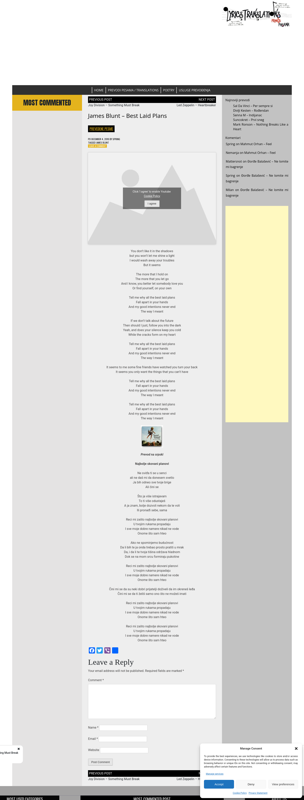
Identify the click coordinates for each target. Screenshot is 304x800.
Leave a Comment (97, 146)
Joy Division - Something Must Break (50, 752)
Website (93, 750)
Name (93, 727)
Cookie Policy (240, 793)
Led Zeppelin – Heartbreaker (196, 105)
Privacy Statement (258, 793)
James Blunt (102, 142)
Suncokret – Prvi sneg (248, 120)
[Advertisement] (152, 56)
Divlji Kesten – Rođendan (251, 110)
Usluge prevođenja (194, 90)
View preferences (283, 784)
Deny (251, 784)
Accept (219, 784)
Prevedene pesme (101, 128)
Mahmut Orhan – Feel (256, 144)
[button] (296, 748)
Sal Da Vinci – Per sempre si (253, 106)
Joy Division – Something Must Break (114, 105)
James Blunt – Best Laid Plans (127, 116)
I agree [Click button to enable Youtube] (152, 203)
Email (93, 739)
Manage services (215, 774)
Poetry (168, 90)
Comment (96, 680)
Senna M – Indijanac (247, 115)
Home (99, 90)
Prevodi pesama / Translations (133, 90)
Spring (116, 139)
